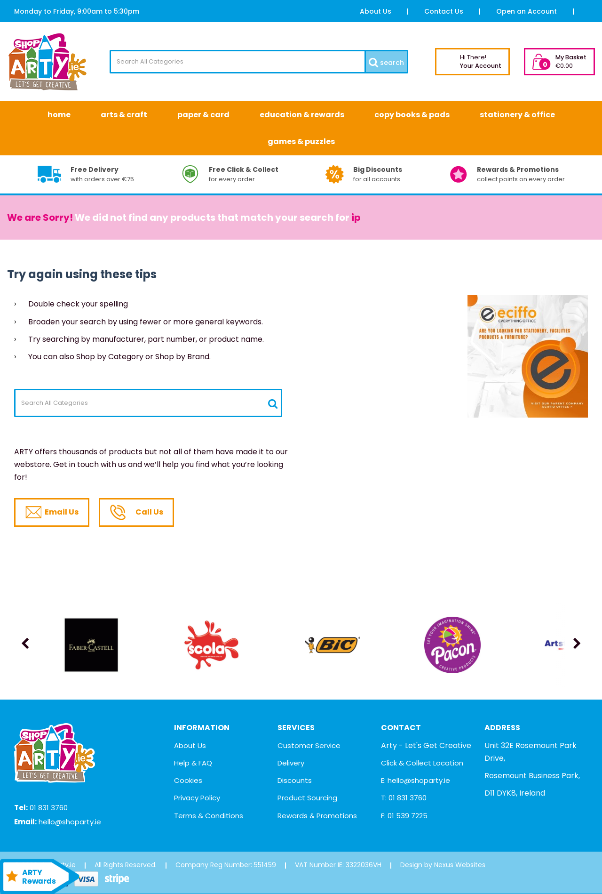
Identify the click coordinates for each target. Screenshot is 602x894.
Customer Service (309, 745)
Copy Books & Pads (412, 114)
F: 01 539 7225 (404, 816)
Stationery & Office (517, 114)
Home (59, 114)
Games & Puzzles (301, 141)
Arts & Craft (124, 114)
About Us (375, 11)
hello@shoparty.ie (70, 822)
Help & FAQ (193, 763)
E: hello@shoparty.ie (415, 780)
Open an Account (526, 11)
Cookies (188, 780)
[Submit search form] (385, 61)
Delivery (290, 763)
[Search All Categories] (259, 61)
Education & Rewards (302, 114)
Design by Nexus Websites (442, 865)
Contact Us (443, 11)
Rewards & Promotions (317, 816)
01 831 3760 (49, 808)
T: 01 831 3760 (404, 798)
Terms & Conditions (208, 816)
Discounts (294, 780)
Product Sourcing (307, 798)
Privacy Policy (197, 798)
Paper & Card (203, 114)
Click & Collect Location (422, 763)
